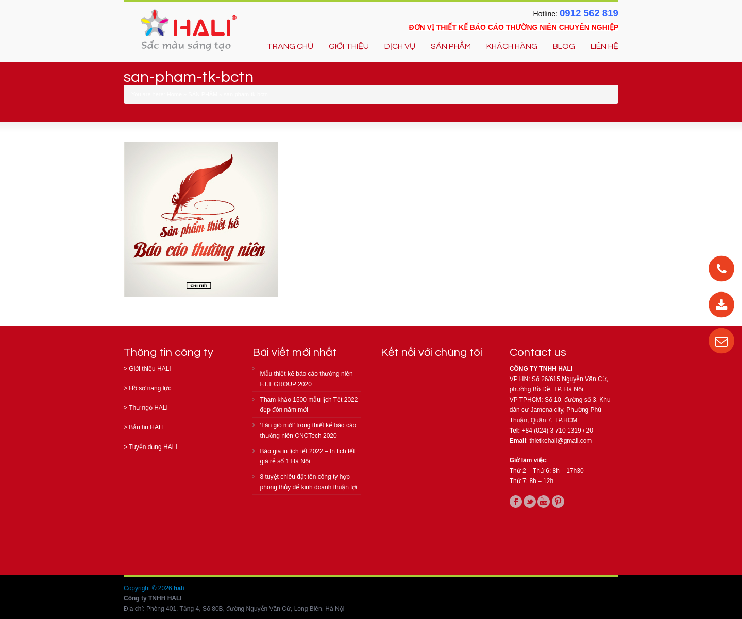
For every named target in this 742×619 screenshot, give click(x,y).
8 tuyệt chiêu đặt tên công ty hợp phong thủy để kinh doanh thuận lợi (308, 482)
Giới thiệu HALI (150, 368)
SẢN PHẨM (451, 46)
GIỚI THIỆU (349, 46)
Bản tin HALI (146, 427)
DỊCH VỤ (399, 46)
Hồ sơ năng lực (150, 388)
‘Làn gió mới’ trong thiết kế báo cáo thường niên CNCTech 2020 (308, 430)
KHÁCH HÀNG (511, 46)
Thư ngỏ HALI (148, 407)
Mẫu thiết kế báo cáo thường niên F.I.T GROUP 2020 (306, 379)
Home (174, 94)
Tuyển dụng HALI (153, 447)
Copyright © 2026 (149, 588)
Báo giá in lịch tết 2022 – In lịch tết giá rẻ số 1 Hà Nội (307, 456)
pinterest (558, 501)
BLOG (564, 46)
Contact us (538, 352)
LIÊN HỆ (604, 46)
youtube (543, 501)
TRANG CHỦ (290, 46)
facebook (516, 501)
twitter (530, 501)
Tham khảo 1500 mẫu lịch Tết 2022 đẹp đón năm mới (309, 405)
